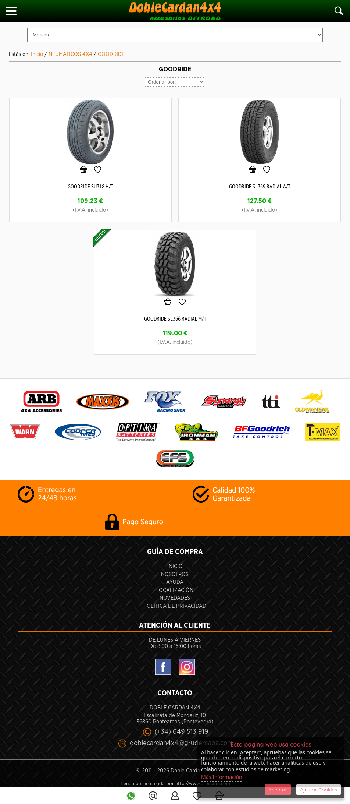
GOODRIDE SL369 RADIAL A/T (259, 186)
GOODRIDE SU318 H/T (90, 186)
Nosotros (175, 574)
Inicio (175, 566)
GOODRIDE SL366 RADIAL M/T (175, 318)
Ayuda (174, 582)
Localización (174, 590)
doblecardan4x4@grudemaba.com (181, 743)
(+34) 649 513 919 (181, 731)
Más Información (221, 776)
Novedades (175, 598)
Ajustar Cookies (318, 789)
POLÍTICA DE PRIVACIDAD (174, 606)
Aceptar (277, 789)
